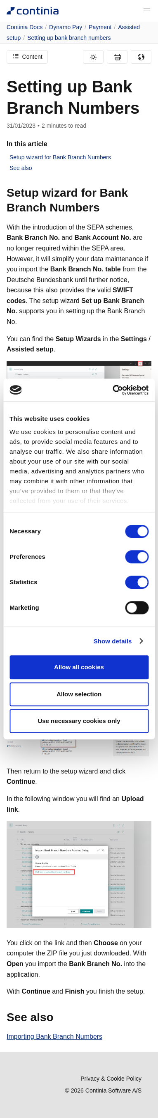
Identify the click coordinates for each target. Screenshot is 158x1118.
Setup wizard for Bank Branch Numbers (60, 157)
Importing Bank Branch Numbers (54, 1036)
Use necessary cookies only (79, 720)
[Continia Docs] (33, 11)
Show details (113, 641)
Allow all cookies (79, 666)
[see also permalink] (59, 1017)
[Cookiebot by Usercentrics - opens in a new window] (113, 390)
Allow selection (79, 694)
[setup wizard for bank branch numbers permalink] (105, 207)
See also (20, 168)
